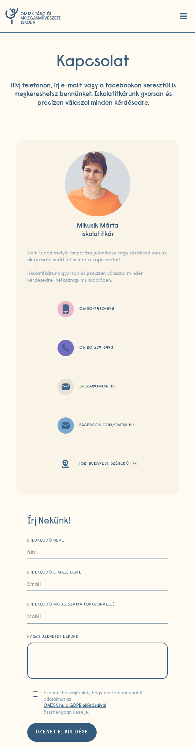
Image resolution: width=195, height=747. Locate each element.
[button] (183, 16)
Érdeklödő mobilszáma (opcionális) (71, 604)
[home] (33, 16)
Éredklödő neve (45, 540)
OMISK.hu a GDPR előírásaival (75, 705)
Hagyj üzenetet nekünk (53, 637)
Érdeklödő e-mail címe (54, 572)
